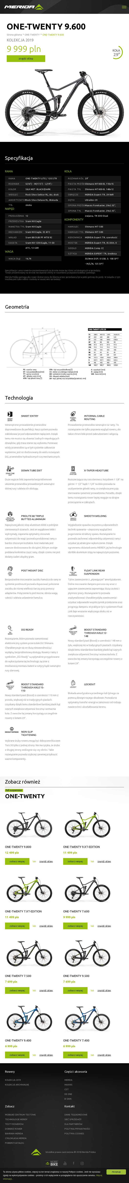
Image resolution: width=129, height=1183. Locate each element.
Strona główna (14, 34)
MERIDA (68, 1080)
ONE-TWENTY (25, 796)
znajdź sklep (26, 58)
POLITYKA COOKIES (74, 1133)
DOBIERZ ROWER (13, 1129)
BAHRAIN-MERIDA (14, 1133)
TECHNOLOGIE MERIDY (16, 1119)
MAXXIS (68, 1084)
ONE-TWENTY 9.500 (76, 975)
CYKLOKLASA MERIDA (16, 1138)
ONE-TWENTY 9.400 (18, 1040)
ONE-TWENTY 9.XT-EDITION (81, 846)
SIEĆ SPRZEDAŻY (72, 1119)
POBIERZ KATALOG (14, 1143)
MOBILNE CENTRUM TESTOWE (20, 1114)
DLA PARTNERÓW (73, 1124)
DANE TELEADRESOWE (75, 1114)
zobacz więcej (17, 861)
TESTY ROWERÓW (14, 1124)
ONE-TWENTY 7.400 (76, 1040)
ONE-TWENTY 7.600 (76, 911)
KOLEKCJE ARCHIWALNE (17, 1084)
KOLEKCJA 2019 (13, 1080)
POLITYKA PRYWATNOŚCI (77, 1129)
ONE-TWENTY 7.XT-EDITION (23, 911)
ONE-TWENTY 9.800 (18, 846)
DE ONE (68, 1094)
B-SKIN (67, 1099)
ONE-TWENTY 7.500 (18, 975)
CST (66, 1089)
